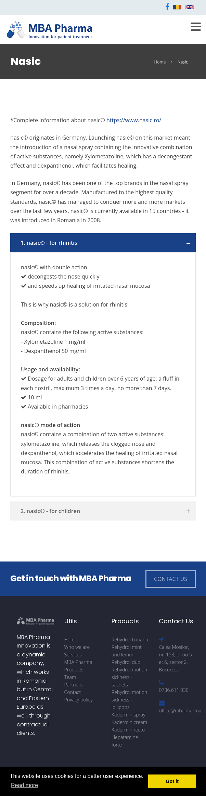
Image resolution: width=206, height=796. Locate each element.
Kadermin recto (128, 729)
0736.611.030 (174, 690)
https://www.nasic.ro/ (133, 120)
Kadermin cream (129, 722)
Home (160, 62)
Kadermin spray (128, 714)
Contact (72, 692)
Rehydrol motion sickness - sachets (129, 677)
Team (70, 677)
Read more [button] (24, 785)
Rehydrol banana (130, 639)
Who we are (77, 647)
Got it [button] (172, 781)
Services (73, 654)
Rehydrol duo (126, 662)
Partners (73, 684)
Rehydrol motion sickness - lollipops (129, 699)
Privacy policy (78, 699)
